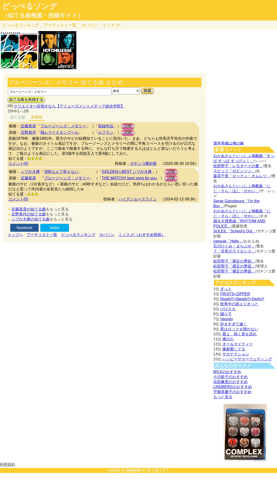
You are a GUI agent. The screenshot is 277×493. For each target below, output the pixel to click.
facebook (24, 228)
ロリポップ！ (158, 470)
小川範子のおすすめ (230, 377)
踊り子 (226, 314)
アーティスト (60, 25)
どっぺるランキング (78, 235)
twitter (55, 228)
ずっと (226, 289)
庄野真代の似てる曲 (28, 214)
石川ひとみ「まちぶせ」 (234, 246)
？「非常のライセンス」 (234, 251)
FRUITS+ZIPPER (235, 294)
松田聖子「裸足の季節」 (234, 261)
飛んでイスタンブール (59, 132)
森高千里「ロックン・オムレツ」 (242, 176)
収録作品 (105, 126)
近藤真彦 (28, 126)
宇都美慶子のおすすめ (232, 392)
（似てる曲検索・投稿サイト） (42, 15)
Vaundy (226, 319)
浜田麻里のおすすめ (230, 382)
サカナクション (235, 354)
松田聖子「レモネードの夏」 (238, 166)
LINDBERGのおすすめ (232, 387)
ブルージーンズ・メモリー (63, 126)
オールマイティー (237, 344)
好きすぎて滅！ (233, 324)
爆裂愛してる (233, 349)
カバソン (89, 25)
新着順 (36, 117)
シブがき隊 (30, 172)
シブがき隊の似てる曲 (30, 219)
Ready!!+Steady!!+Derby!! (242, 299)
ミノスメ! (111, 25)
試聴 (128, 126)
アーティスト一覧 (42, 235)
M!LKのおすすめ (227, 372)
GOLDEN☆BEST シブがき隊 (127, 172)
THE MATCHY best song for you (129, 178)
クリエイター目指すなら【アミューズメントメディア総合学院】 (69, 106)
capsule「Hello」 (228, 241)
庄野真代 (28, 132)
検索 (147, 91)
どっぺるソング (29, 6)
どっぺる (20, 25)
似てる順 (17, 117)
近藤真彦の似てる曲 (28, 209)
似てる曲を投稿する (26, 99)
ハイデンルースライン (138, 199)
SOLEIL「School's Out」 (234, 231)
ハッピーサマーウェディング (247, 359)
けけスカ (227, 309)
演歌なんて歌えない (61, 172)
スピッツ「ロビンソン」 (234, 171)
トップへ (15, 235)
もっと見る (222, 397)
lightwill (133, 470)
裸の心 (228, 339)
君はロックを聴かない (239, 329)
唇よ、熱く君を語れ (239, 334)
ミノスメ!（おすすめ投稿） (141, 235)
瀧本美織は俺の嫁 (228, 143)
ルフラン (105, 132)
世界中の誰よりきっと (239, 304)
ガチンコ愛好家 (143, 163)
